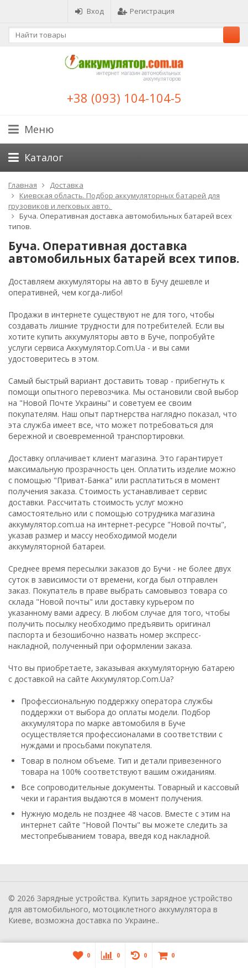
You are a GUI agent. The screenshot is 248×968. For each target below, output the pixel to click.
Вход (89, 11)
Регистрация (146, 11)
